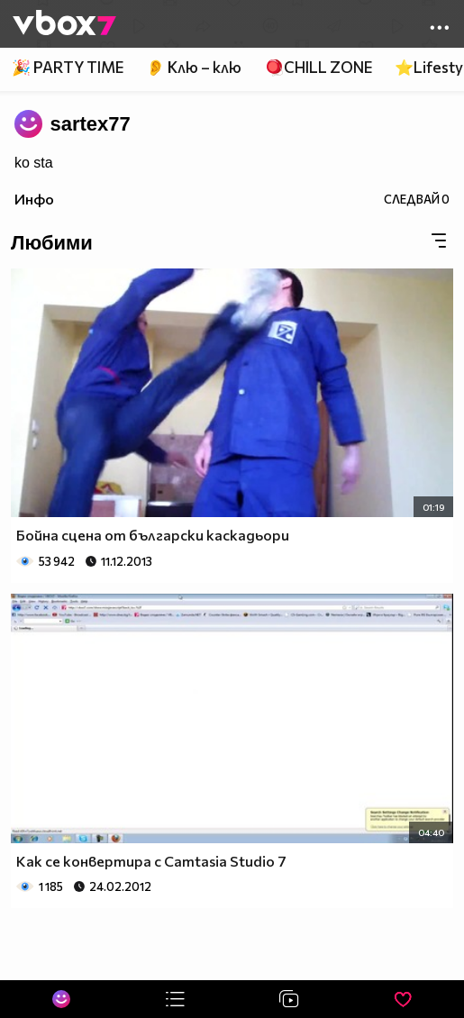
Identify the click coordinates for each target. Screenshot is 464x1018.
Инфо (34, 198)
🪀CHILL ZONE (318, 67)
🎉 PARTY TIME (67, 67)
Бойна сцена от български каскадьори (152, 534)
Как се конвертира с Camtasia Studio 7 (151, 860)
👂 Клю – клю (193, 67)
